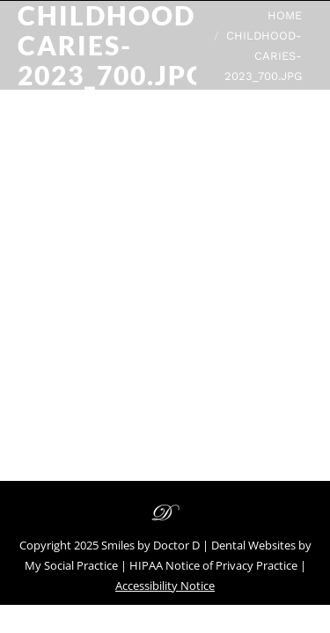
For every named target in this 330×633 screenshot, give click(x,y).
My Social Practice (71, 565)
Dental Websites (253, 545)
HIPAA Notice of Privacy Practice (213, 565)
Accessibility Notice (165, 585)
